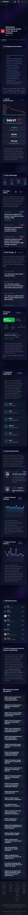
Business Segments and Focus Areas (14, 56)
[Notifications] (18, 1)
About (4, 884)
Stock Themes (17, 894)
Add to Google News (23, 892)
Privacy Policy (10, 890)
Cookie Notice (10, 887)
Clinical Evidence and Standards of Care (12, 69)
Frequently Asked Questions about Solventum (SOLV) (14, 82)
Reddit (23, 888)
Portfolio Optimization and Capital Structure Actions (14, 62)
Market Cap (14, 136)
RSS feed (24, 884)
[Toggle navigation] (25, 1)
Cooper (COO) (17, 670)
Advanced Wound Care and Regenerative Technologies (14, 59)
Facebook (24, 886)
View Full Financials (20, 373)
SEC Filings (22, 39)
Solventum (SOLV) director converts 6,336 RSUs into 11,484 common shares (13, 285)
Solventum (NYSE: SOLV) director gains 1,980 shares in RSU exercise (14, 297)
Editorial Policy (4, 887)
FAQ (4, 890)
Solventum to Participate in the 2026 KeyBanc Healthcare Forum (13, 229)
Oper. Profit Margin (14, 442)
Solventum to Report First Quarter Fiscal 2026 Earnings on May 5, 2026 (13, 216)
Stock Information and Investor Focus (12, 79)
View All (21, 192)
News (16, 39)
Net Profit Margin (13, 434)
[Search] (22, 1)
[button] (15, 1)
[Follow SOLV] (26, 27)
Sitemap (4, 893)
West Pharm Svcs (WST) (10, 672)
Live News (17, 897)
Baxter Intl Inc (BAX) (14, 669)
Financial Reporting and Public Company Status (13, 72)
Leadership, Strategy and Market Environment (13, 76)
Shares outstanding (14, 143)
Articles (17, 884)
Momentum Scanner (17, 891)
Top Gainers (17, 886)
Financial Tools (17, 900)
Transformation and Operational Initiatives (12, 66)
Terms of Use (11, 884)
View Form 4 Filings (20, 313)
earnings (6, 246)
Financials (10, 39)
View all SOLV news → (13, 206)
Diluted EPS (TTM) (13, 420)
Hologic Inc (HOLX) (9, 670)
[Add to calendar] (7, 477)
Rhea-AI (4, 892)
